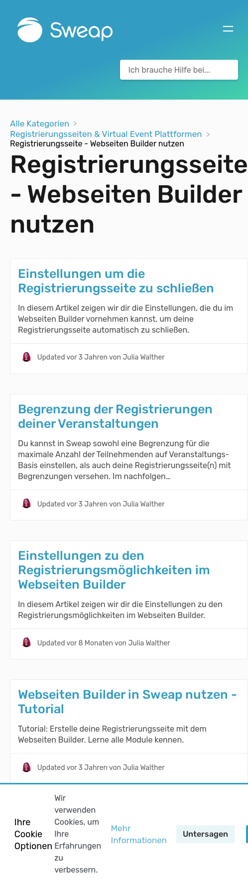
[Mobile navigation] (228, 30)
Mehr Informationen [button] (139, 834)
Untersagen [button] (205, 834)
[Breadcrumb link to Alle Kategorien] (40, 122)
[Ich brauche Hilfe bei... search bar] (179, 70)
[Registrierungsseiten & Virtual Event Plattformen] (107, 133)
